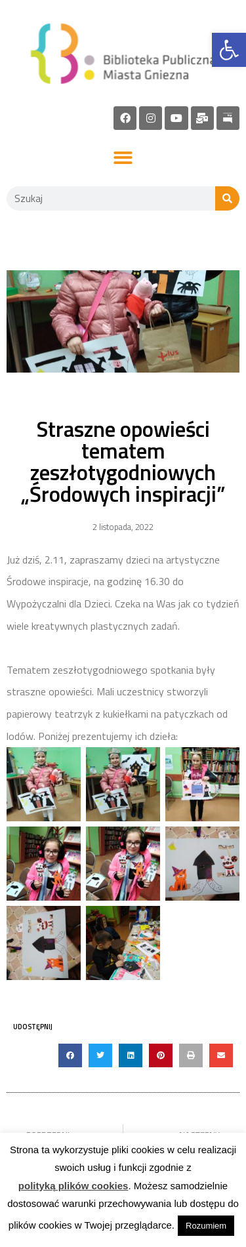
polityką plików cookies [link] (73, 1185)
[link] (229, 50)
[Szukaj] (227, 198)
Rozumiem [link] (206, 1226)
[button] (123, 158)
